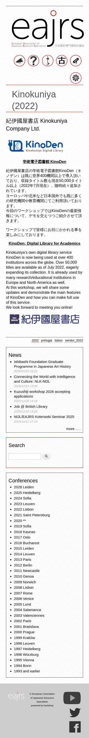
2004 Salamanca (27, 610)
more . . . (73, 429)
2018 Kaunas (24, 532)
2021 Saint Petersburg (32, 515)
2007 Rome (23, 593)
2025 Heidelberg (27, 493)
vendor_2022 (74, 340)
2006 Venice (24, 599)
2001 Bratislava (26, 627)
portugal (46, 340)
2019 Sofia (22, 526)
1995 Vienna (24, 660)
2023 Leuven (24, 504)
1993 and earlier (27, 671)
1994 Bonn (22, 666)
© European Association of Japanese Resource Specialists (42, 698)
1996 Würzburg (26, 654)
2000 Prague (24, 632)
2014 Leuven (24, 554)
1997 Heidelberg (27, 649)
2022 (35, 340)
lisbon (59, 340)
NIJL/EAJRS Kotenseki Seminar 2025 (44, 417)
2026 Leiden (24, 487)
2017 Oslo (22, 537)
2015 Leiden (24, 548)
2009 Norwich (25, 582)
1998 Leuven (24, 643)
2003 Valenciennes (29, 615)
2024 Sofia (22, 498)
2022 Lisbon (24, 509)
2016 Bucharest (26, 543)
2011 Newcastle (27, 571)
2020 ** (20, 521)
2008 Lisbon (24, 587)
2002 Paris (22, 621)
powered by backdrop (42, 705)
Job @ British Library (30, 406)
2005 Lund (22, 604)
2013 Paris (22, 559)
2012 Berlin (23, 565)
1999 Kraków (24, 638)
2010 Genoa (24, 576)
